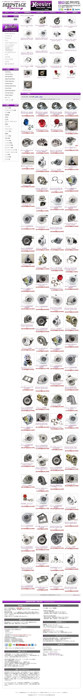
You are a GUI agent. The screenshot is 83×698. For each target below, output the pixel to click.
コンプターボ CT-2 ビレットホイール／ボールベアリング (41, 424)
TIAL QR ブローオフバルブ (41, 129)
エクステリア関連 (9, 145)
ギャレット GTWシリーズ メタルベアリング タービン (41, 38)
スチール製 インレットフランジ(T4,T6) (41, 527)
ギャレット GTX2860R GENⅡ (27, 227)
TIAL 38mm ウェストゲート (41, 208)
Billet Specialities (8, 76)
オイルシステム (8, 129)
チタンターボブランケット (70, 131)
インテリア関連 (8, 142)
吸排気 (6, 124)
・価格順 (36, 96)
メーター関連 (8, 140)
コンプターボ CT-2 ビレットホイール (41, 285)
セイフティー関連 (9, 147)
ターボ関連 (7, 112)
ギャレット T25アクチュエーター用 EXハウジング (41, 189)
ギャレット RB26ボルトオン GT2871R (27, 428)
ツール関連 (7, 154)
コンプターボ (27, 76)
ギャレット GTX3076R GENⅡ (27, 526)
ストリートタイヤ (9, 59)
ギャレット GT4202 (27, 485)
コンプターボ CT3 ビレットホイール (41, 564)
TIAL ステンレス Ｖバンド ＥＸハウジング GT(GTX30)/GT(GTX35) (41, 113)
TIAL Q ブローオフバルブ (56, 129)
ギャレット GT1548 (41, 267)
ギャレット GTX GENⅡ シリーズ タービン (41, 26)
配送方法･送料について (45, 692)
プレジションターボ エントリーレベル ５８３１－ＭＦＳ (56, 527)
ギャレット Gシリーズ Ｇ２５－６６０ (56, 587)
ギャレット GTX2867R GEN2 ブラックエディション (41, 329)
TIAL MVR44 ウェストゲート (56, 427)
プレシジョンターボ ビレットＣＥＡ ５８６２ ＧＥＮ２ (70, 523)
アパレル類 (7, 159)
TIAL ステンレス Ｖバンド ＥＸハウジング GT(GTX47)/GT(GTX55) (71, 113)
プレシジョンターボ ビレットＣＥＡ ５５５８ (70, 224)
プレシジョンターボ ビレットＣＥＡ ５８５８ (56, 383)
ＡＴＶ (6, 54)
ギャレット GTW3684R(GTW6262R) (71, 287)
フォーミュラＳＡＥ (9, 45)
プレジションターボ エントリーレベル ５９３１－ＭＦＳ (70, 588)
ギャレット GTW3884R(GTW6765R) (41, 506)
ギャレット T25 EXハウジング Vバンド (41, 349)
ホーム (22, 15)
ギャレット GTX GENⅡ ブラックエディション (56, 26)
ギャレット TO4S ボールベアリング (70, 167)
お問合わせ (65, 692)
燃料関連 (7, 114)
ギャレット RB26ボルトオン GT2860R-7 (27, 289)
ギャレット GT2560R (56, 248)
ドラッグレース (8, 35)
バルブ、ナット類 (9, 99)
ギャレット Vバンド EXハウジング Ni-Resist (41, 151)
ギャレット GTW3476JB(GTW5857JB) (70, 207)
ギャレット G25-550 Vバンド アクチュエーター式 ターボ (41, 468)
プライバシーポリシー (56, 692)
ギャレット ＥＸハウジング (56, 52)
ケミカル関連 (8, 156)
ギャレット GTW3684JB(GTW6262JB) (27, 307)
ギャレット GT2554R (56, 169)
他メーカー (7, 97)
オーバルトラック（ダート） (9, 47)
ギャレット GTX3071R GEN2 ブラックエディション (27, 408)
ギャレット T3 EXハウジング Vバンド (41, 489)
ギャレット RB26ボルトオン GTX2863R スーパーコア (56, 486)
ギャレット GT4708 (70, 546)
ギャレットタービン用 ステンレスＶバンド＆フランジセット (56, 189)
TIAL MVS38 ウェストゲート (56, 288)
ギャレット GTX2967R (71, 567)
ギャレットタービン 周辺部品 (27, 66)
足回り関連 (7, 138)
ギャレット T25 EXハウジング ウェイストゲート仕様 (56, 268)
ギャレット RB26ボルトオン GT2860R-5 (71, 189)
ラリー (7, 40)
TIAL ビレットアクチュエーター (27, 166)
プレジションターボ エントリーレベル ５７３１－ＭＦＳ (70, 448)
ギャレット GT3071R (56, 546)
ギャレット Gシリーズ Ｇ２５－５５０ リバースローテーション (56, 308)
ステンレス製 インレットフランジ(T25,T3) (56, 447)
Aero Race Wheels (9, 92)
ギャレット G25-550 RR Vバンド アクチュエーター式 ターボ (27, 548)
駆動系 (6, 133)
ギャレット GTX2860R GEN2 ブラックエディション (27, 249)
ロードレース (8, 38)
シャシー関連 (8, 131)
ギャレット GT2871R (71, 467)
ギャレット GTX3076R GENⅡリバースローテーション (27, 586)
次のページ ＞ (76, 99)
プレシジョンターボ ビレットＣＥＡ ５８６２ (27, 464)
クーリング (7, 126)
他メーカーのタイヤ (9, 63)
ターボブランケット (27, 89)
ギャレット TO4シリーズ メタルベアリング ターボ (42, 51)
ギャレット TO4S (27, 185)
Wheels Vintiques (9, 95)
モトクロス (7, 56)
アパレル (7, 61)
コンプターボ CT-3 (70, 484)
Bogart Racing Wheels (10, 78)
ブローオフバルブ (71, 77)
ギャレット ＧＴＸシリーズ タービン (71, 26)
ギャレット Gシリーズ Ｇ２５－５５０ (41, 227)
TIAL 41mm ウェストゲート (27, 367)
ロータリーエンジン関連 (10, 110)
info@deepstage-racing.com (54, 653)
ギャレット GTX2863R (41, 248)
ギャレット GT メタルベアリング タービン (71, 40)
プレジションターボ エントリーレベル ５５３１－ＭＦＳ (41, 388)
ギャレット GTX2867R (56, 328)
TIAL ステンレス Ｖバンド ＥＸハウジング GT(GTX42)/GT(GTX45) (56, 113)
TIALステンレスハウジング (70, 50)
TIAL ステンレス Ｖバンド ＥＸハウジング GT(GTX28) (27, 113)
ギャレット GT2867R (41, 407)
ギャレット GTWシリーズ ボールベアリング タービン (27, 38)
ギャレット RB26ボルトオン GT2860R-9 (56, 349)
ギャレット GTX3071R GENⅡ (70, 368)
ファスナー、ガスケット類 (11, 152)
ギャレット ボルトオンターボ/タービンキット (41, 66)
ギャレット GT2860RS (70, 328)
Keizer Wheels (8, 88)
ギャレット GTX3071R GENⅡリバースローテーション (41, 446)
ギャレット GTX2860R (41, 169)
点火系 (6, 119)
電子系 (6, 117)
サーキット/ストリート (10, 33)
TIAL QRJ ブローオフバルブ (27, 131)
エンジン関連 (8, 107)
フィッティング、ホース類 (11, 149)
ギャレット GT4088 (27, 348)
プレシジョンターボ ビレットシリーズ (70, 66)
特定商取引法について (24, 692)
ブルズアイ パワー (41, 77)
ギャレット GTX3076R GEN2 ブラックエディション (56, 468)
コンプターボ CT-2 (26, 204)
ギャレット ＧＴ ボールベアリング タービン (56, 40)
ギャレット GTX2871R (71, 507)
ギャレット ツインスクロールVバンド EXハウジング (56, 151)
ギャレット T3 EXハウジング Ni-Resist (27, 151)
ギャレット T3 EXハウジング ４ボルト (70, 408)
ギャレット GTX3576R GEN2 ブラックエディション (41, 547)
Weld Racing (8, 72)
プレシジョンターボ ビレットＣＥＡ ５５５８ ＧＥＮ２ (27, 326)
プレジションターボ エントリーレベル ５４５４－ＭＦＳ (70, 309)
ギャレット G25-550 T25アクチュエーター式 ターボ (71, 387)
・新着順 (40, 96)
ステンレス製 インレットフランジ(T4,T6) (41, 588)
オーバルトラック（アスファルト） (9, 50)
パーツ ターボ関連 (29, 15)
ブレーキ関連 (8, 136)
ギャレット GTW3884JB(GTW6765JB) (56, 506)
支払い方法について (35, 692)
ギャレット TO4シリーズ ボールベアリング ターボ (27, 53)
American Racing (9, 74)
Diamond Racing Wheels (10, 85)
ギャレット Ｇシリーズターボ (27, 26)
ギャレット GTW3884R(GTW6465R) (71, 426)
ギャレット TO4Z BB (71, 248)
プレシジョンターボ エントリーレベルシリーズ (56, 66)
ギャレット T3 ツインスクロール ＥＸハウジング (27, 568)
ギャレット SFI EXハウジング (71, 148)
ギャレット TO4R (27, 264)
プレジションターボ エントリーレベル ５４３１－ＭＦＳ (56, 228)
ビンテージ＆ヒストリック (11, 42)
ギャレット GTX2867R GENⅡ (41, 307)
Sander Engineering (9, 81)
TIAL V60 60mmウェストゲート (56, 568)
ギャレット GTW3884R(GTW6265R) (41, 366)
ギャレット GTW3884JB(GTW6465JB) (27, 445)
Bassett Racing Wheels (10, 90)
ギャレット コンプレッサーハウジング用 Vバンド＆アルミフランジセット (70, 269)
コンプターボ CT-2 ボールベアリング (71, 345)
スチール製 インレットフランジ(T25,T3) (27, 387)
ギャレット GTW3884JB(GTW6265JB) (56, 366)
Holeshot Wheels (9, 83)
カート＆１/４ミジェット (10, 52)
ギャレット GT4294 (56, 405)
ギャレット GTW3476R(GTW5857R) (56, 207)
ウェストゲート (56, 78)
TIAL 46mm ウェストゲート (27, 504)
